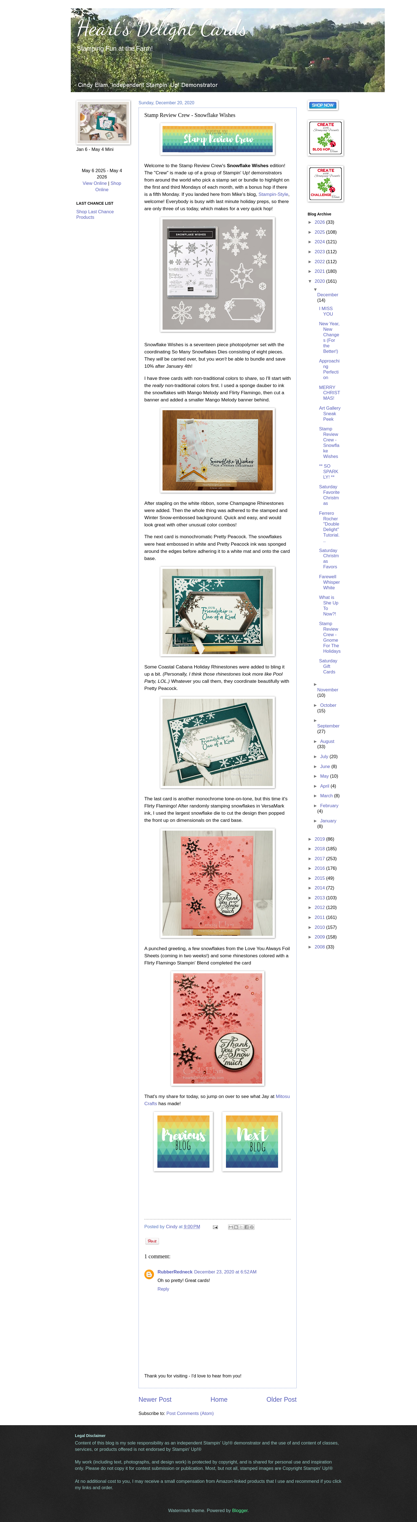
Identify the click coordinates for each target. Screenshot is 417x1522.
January (328, 820)
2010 (320, 927)
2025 (320, 232)
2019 (320, 839)
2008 (320, 947)
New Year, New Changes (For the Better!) (329, 337)
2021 (320, 271)
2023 (320, 251)
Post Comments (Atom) (190, 1413)
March (327, 795)
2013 (320, 897)
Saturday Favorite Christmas (329, 495)
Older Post (282, 1399)
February (329, 805)
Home (219, 1399)
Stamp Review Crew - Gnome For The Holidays (329, 637)
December (327, 294)
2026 (320, 222)
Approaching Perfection (329, 369)
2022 (320, 261)
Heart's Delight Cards (161, 27)
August (327, 741)
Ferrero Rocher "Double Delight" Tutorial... (329, 527)
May (325, 776)
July (324, 756)
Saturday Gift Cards (328, 666)
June (325, 766)
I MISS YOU (326, 311)
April (325, 786)
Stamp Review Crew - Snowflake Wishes (329, 442)
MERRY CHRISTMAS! (329, 393)
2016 (320, 868)
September (328, 726)
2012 (320, 907)
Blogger (240, 1510)
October (328, 705)
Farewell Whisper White (329, 582)
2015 (320, 878)
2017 (320, 858)
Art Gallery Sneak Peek (329, 414)
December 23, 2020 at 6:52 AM (225, 1272)
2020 (320, 281)
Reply (163, 1289)
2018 (320, 848)
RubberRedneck (175, 1272)
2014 (320, 888)
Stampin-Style (273, 194)
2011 (320, 917)
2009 (320, 937)
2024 (320, 241)
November (327, 689)
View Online (95, 183)
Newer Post (155, 1399)
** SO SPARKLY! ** (328, 471)
